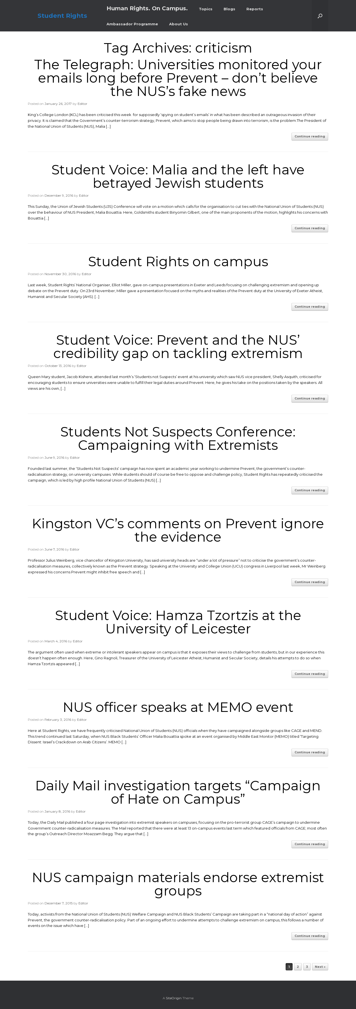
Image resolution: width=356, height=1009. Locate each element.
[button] (320, 15)
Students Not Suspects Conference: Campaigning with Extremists (178, 438)
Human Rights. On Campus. (147, 8)
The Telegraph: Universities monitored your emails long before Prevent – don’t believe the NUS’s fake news (178, 77)
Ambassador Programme (132, 24)
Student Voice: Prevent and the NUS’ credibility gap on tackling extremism (178, 346)
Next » (320, 967)
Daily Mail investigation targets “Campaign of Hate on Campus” (178, 792)
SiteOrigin (174, 998)
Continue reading (310, 136)
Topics (205, 9)
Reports (254, 9)
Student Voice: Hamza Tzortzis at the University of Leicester (178, 622)
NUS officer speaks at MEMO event (178, 707)
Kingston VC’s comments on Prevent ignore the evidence (178, 530)
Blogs (229, 9)
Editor (82, 104)
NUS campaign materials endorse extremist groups (178, 884)
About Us (178, 24)
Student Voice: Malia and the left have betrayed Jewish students (178, 176)
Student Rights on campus (178, 261)
